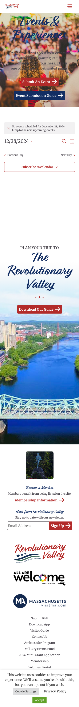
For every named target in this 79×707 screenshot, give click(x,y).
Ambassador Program (39, 643)
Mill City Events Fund (39, 649)
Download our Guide (39, 309)
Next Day (68, 155)
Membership (40, 661)
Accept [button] (39, 700)
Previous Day (13, 155)
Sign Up (61, 525)
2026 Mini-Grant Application (39, 655)
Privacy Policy (55, 691)
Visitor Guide (39, 630)
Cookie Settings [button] (25, 691)
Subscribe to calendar (37, 167)
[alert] (39, 128)
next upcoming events (41, 130)
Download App (39, 624)
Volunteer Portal (39, 667)
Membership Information (39, 500)
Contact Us (39, 637)
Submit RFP (39, 618)
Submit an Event (39, 81)
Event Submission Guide (39, 95)
